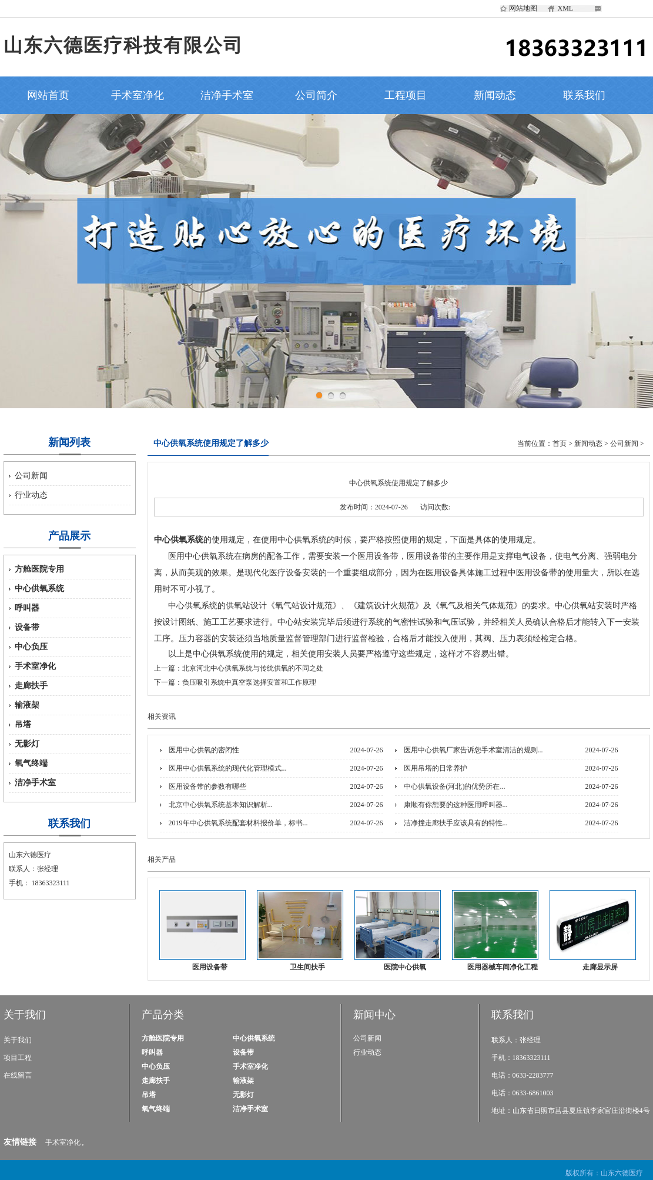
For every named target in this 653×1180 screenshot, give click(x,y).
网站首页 (48, 95)
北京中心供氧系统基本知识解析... (221, 805)
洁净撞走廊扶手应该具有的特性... (456, 823)
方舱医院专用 (39, 569)
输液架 (27, 705)
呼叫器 (27, 608)
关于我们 (25, 1015)
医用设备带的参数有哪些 (207, 786)
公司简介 (316, 95)
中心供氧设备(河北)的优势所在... (454, 786)
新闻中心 (374, 1015)
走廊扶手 (31, 685)
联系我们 (584, 95)
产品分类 (163, 1015)
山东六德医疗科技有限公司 (123, 45)
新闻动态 (495, 95)
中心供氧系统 (39, 588)
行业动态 (31, 495)
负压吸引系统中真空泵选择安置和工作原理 (249, 682)
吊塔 (23, 724)
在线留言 (18, 1075)
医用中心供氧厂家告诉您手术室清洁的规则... (473, 750)
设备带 (27, 627)
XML (566, 8)
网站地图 (523, 8)
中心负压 (31, 646)
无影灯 (27, 743)
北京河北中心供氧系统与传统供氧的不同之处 (252, 668)
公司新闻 (31, 475)
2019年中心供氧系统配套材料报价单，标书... (238, 823)
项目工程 (18, 1058)
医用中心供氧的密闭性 (204, 750)
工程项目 (405, 95)
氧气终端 (31, 763)
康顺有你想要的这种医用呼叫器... (456, 805)
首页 (559, 443)
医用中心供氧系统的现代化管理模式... (228, 768)
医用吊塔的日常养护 (435, 768)
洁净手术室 (226, 95)
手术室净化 (137, 95)
